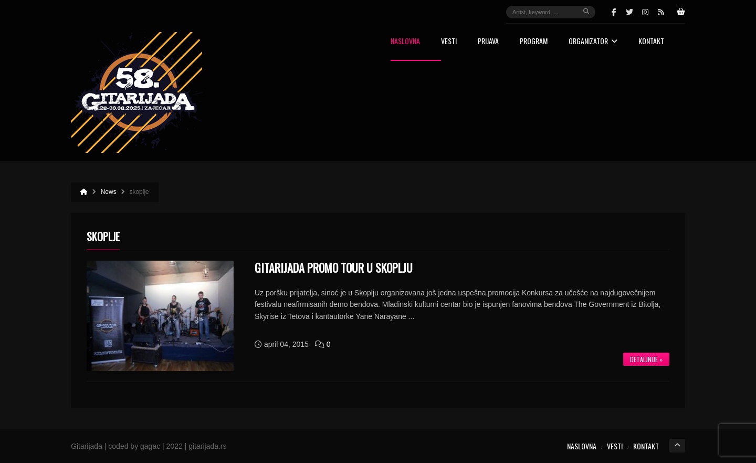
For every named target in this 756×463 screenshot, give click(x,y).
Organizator (593, 41)
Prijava (488, 41)
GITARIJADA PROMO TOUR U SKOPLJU (334, 267)
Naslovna (405, 41)
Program (534, 41)
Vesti (449, 41)
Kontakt (651, 41)
